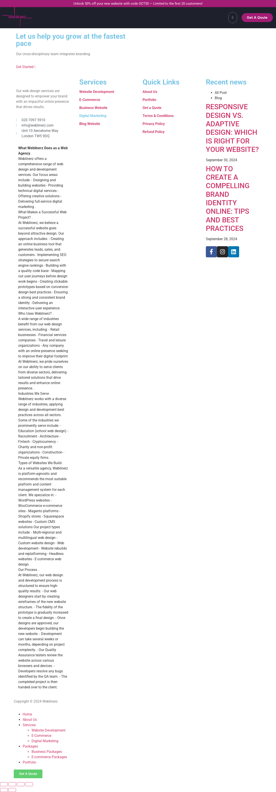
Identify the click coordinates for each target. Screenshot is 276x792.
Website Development (96, 92)
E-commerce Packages (49, 757)
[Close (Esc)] (29, 784)
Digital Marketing (45, 741)
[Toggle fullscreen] (12, 784)
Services (29, 725)
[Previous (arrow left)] (4, 790)
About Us (30, 719)
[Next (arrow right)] (12, 790)
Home (27, 714)
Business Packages (47, 752)
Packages (30, 746)
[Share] (20, 784)
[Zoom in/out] (4, 784)
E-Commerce (89, 100)
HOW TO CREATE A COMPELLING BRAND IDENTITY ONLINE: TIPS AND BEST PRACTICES (228, 199)
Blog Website (89, 124)
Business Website (93, 108)
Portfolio (29, 762)
